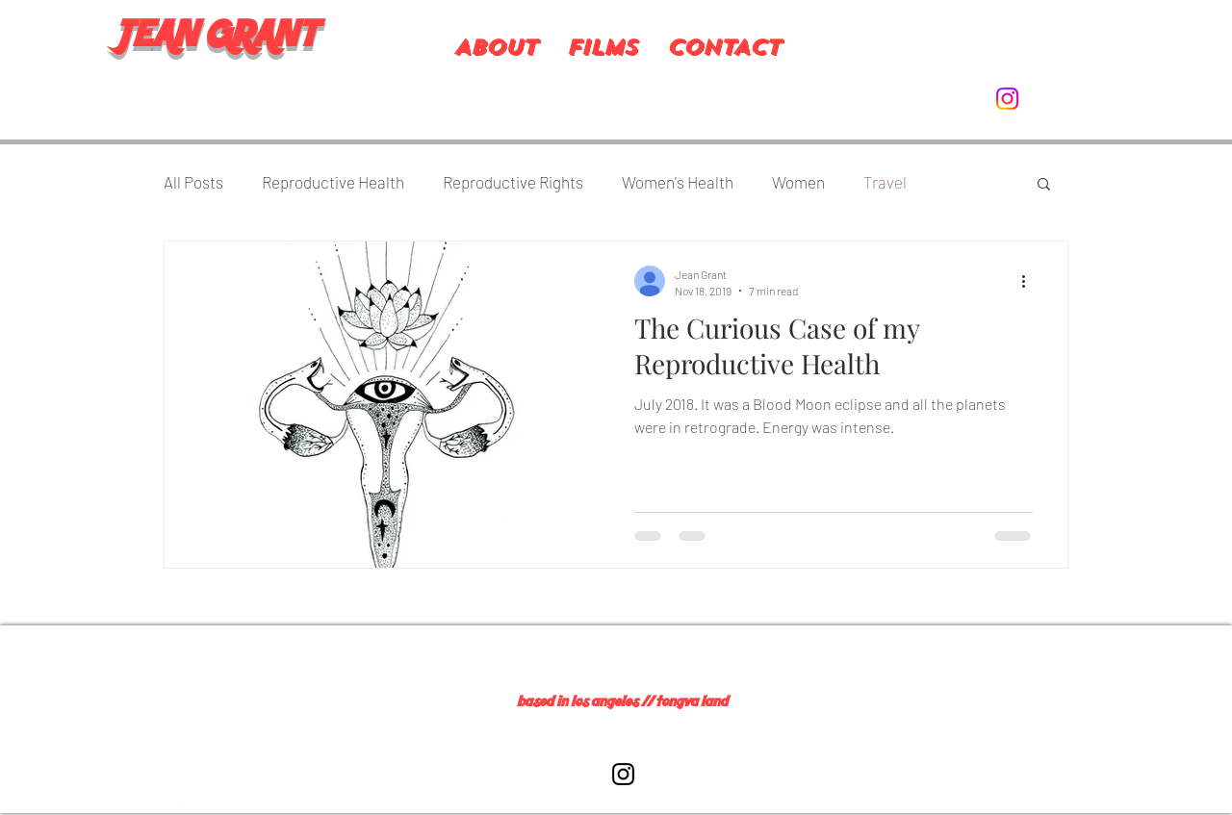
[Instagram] (1007, 99)
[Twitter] (182, 803)
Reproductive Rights (513, 181)
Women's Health (677, 181)
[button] (1044, 185)
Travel (885, 181)
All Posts (193, 181)
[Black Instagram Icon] (623, 774)
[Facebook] (154, 803)
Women (798, 181)
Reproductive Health (333, 181)
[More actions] (1029, 281)
